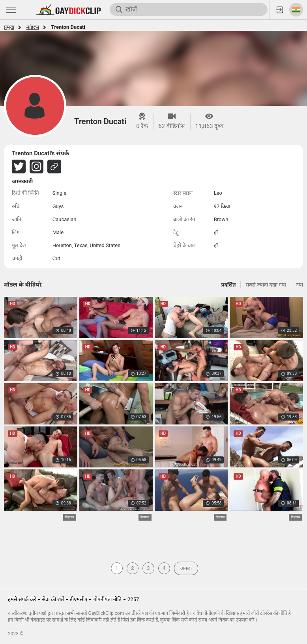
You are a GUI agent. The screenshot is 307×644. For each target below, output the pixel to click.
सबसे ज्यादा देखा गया (265, 285)
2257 (133, 599)
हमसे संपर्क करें (22, 599)
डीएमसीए (79, 599)
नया (299, 285)
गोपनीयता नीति (107, 599)
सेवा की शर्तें (53, 599)
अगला (186, 568)
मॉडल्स (32, 27)
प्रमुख (9, 27)
